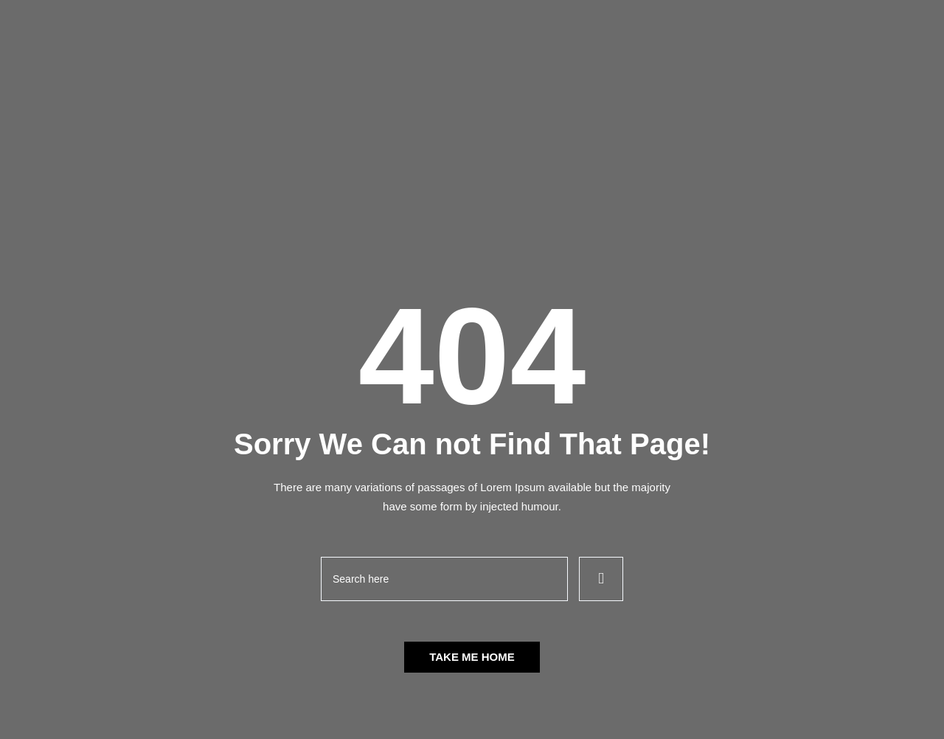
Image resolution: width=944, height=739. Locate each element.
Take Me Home (472, 656)
